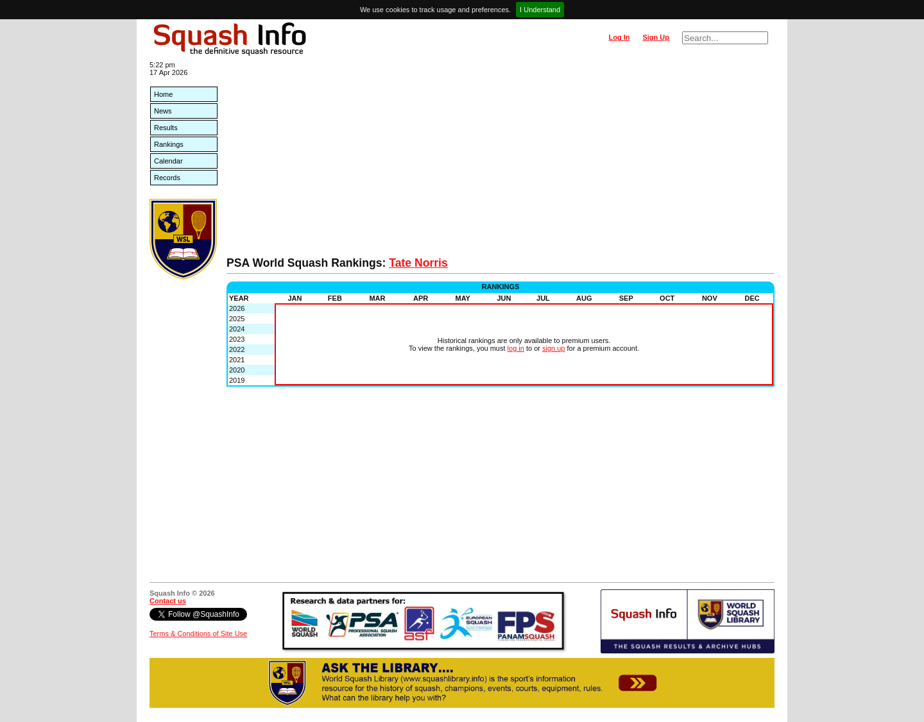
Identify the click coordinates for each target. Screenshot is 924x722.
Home (163, 94)
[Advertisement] (500, 160)
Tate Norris (418, 262)
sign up (553, 348)
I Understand (540, 9)
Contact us (168, 601)
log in (516, 348)
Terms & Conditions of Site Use (198, 633)
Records (167, 177)
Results (166, 127)
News (163, 111)
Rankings (169, 144)
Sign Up (655, 37)
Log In (618, 37)
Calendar (168, 161)
